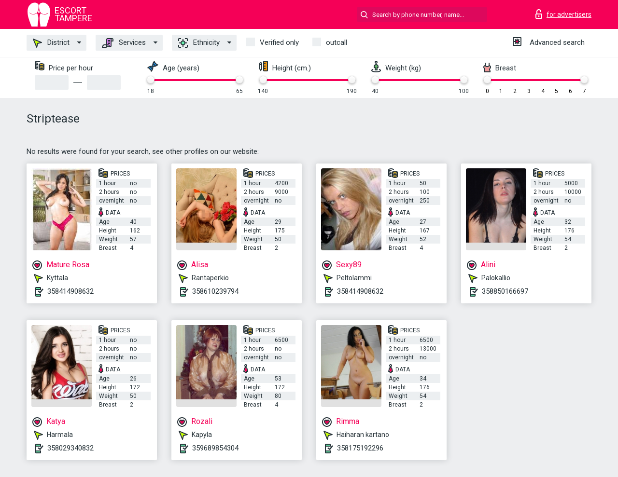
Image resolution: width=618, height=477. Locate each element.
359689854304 (215, 448)
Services (124, 43)
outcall (336, 42)
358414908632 (70, 291)
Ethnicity (199, 43)
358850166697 (505, 291)
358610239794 (215, 291)
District (51, 43)
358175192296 (360, 448)
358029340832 (70, 448)
